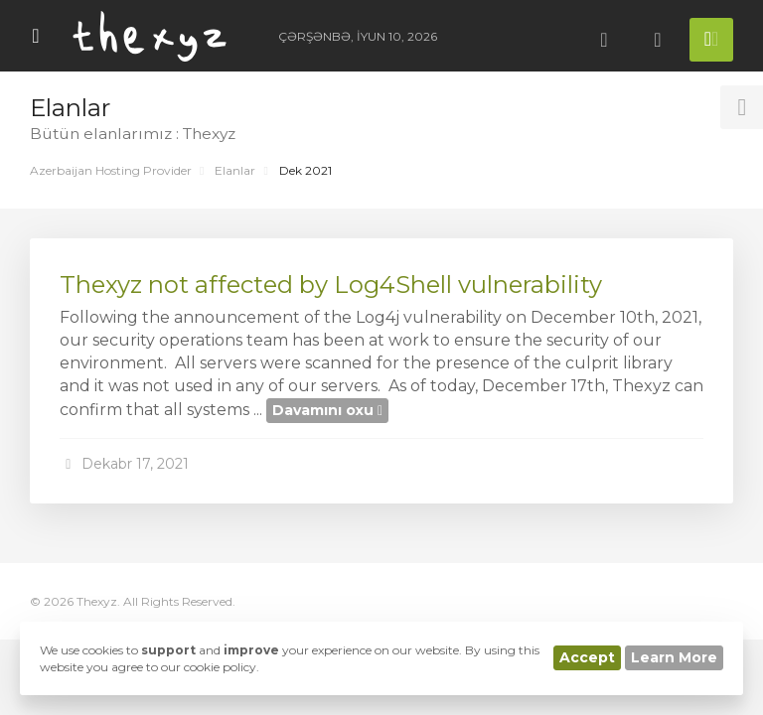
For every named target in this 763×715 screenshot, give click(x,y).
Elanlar (235, 170)
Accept (587, 657)
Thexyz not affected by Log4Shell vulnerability (331, 284)
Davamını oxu (327, 410)
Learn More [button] (674, 657)
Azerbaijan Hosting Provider (111, 170)
